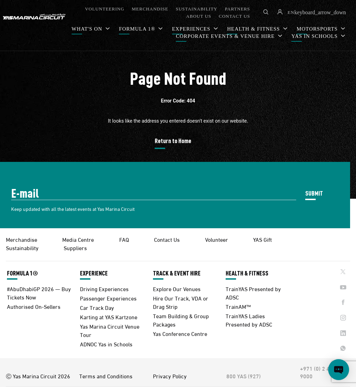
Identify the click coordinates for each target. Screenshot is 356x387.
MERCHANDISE (150, 8)
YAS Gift (262, 239)
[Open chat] (338, 369)
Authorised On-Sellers (33, 306)
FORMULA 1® (138, 29)
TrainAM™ (238, 306)
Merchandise (21, 239)
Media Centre (78, 239)
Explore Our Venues (177, 289)
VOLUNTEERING (104, 8)
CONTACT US (234, 16)
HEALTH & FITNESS (247, 273)
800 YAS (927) (243, 376)
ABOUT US (198, 16)
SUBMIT (314, 193)
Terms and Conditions (105, 376)
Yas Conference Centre (180, 333)
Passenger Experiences (108, 298)
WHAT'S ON (88, 29)
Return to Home (173, 141)
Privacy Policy (170, 376)
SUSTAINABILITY (196, 8)
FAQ (124, 239)
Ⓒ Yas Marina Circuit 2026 (38, 376)
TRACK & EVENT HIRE (177, 273)
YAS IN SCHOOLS (315, 36)
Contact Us (167, 239)
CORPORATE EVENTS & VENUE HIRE (226, 36)
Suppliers (75, 248)
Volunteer (216, 239)
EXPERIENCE (94, 273)
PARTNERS (237, 8)
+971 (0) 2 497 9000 (318, 372)
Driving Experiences (104, 289)
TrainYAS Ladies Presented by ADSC (249, 320)
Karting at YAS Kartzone (108, 317)
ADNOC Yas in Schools (106, 344)
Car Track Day (97, 307)
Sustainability (22, 248)
